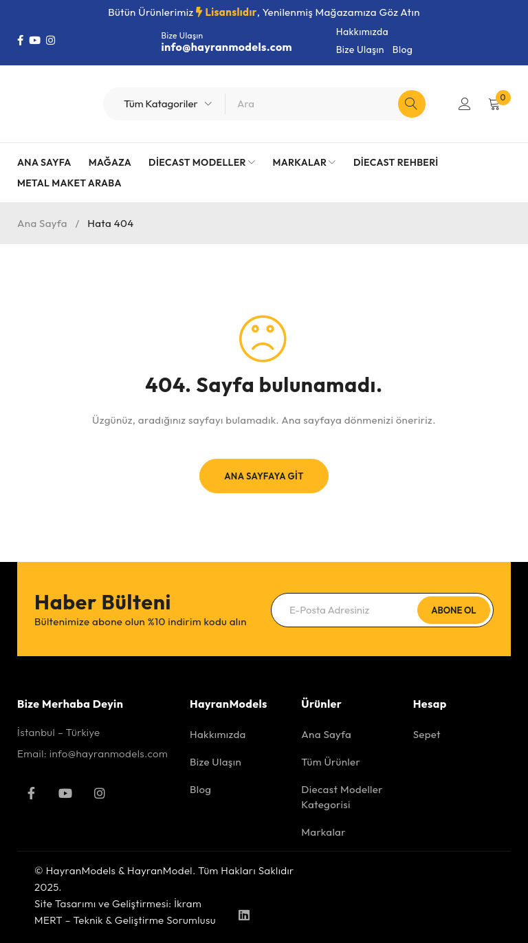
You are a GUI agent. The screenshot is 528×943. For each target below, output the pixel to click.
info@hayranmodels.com (227, 47)
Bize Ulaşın (360, 49)
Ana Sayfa (42, 223)
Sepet (427, 734)
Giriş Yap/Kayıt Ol (464, 104)
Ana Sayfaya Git (263, 475)
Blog (402, 49)
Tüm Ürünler (330, 761)
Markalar (323, 831)
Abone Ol (453, 610)
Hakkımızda (362, 31)
